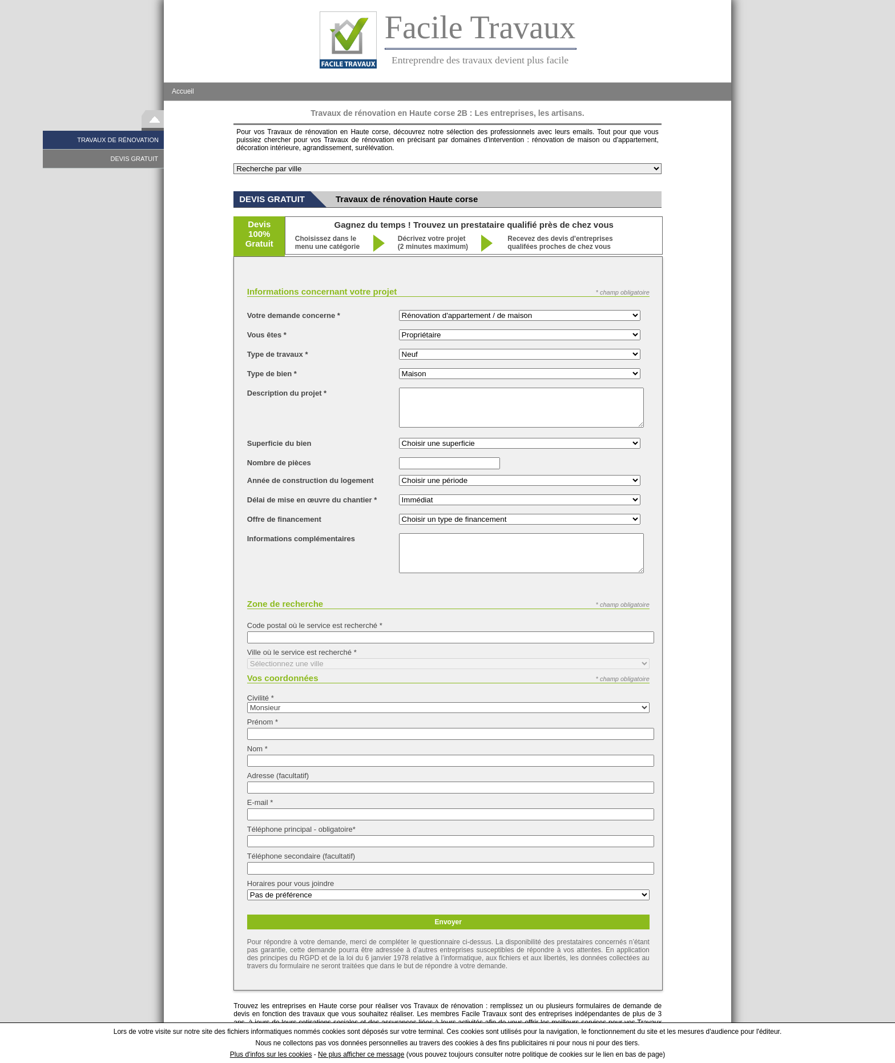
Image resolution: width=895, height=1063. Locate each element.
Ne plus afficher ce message (361, 1054)
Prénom (262, 722)
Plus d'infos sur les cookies (271, 1054)
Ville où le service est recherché (302, 652)
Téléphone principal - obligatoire (301, 829)
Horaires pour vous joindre (290, 883)
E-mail (260, 802)
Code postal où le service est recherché (314, 625)
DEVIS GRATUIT (134, 158)
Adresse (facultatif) (278, 775)
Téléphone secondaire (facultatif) (301, 856)
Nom (257, 748)
